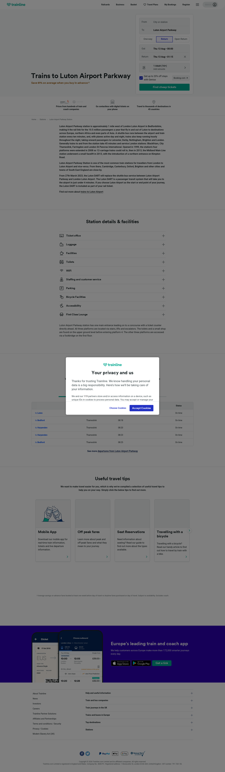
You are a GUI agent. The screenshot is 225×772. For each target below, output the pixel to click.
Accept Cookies (141, 408)
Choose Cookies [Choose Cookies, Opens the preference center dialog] (117, 408)
